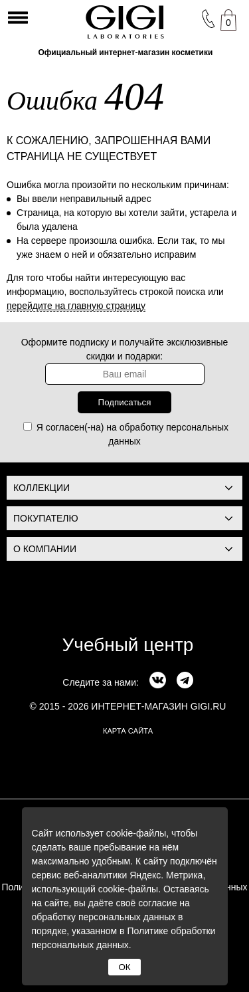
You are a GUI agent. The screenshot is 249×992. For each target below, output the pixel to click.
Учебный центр (128, 645)
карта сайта (128, 731)
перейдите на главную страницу (76, 305)
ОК (124, 967)
